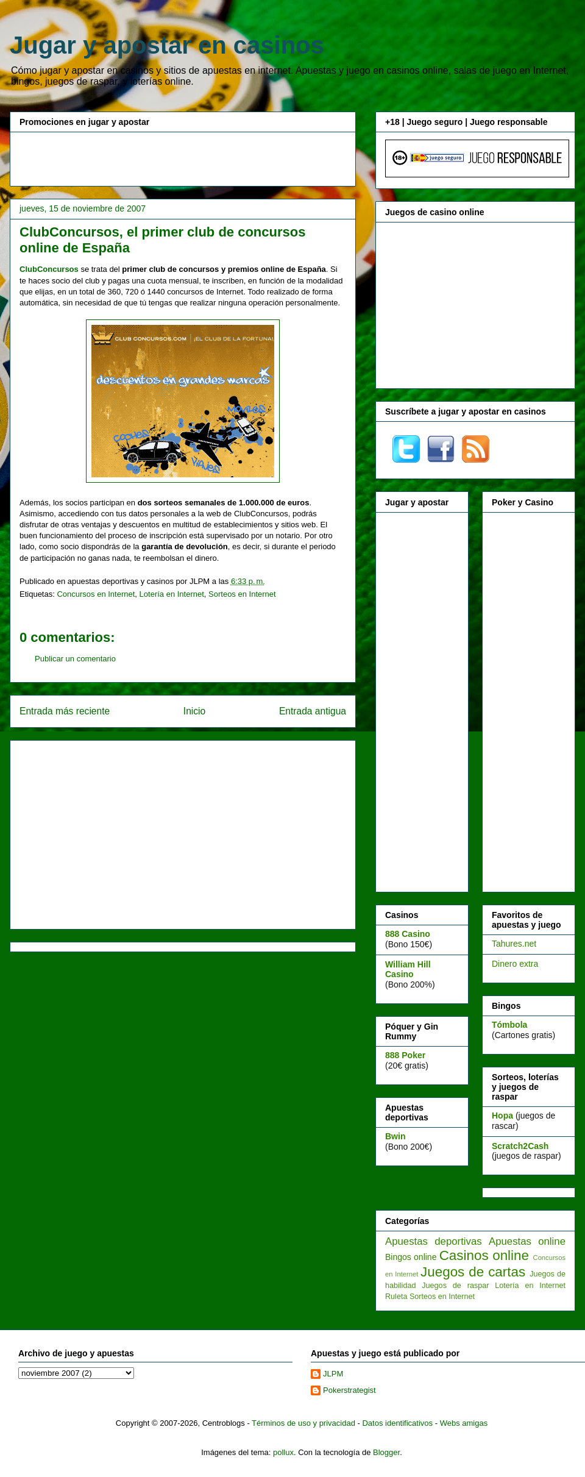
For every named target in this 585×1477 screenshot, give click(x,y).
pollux (283, 1452)
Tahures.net (514, 943)
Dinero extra (515, 964)
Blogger (386, 1452)
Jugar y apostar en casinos (167, 45)
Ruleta (396, 1296)
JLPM (333, 1373)
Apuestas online (527, 1241)
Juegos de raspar (455, 1285)
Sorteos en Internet (242, 594)
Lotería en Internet (172, 594)
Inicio (194, 711)
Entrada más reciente (65, 711)
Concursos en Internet (96, 594)
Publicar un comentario (75, 658)
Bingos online (410, 1257)
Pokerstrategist (349, 1390)
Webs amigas (464, 1423)
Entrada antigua (312, 711)
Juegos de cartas (472, 1271)
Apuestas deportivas (433, 1241)
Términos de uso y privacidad (303, 1423)
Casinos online (484, 1255)
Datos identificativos (397, 1423)
